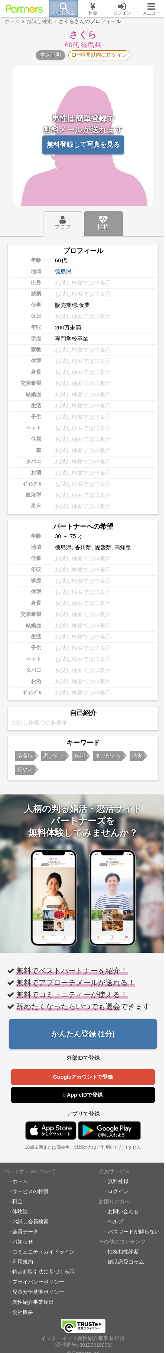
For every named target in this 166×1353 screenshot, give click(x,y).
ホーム (20, 1181)
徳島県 (63, 271)
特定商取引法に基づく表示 (43, 1272)
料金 (17, 1201)
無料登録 (118, 1181)
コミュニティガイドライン (43, 1252)
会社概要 (22, 1312)
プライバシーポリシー (38, 1282)
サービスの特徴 (30, 1191)
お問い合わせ (123, 1211)
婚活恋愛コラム (126, 1262)
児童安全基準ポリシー (38, 1292)
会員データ (25, 1232)
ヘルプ (115, 1221)
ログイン (118, 1191)
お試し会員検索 (30, 1221)
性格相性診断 (123, 1252)
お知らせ (22, 1242)
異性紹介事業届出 (33, 1302)
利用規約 (22, 1262)
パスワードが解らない (134, 1232)
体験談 (20, 1211)
